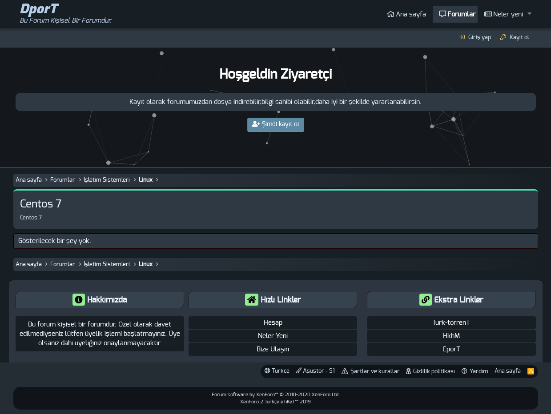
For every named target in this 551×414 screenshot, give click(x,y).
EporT (451, 349)
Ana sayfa (411, 14)
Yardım (479, 371)
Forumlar (461, 14)
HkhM (451, 336)
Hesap (273, 322)
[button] (529, 14)
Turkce (277, 371)
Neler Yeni (273, 336)
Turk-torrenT (451, 322)
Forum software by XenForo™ (276, 394)
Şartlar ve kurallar (375, 371)
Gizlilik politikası (434, 371)
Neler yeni (508, 14)
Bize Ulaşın (273, 349)
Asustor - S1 (315, 371)
